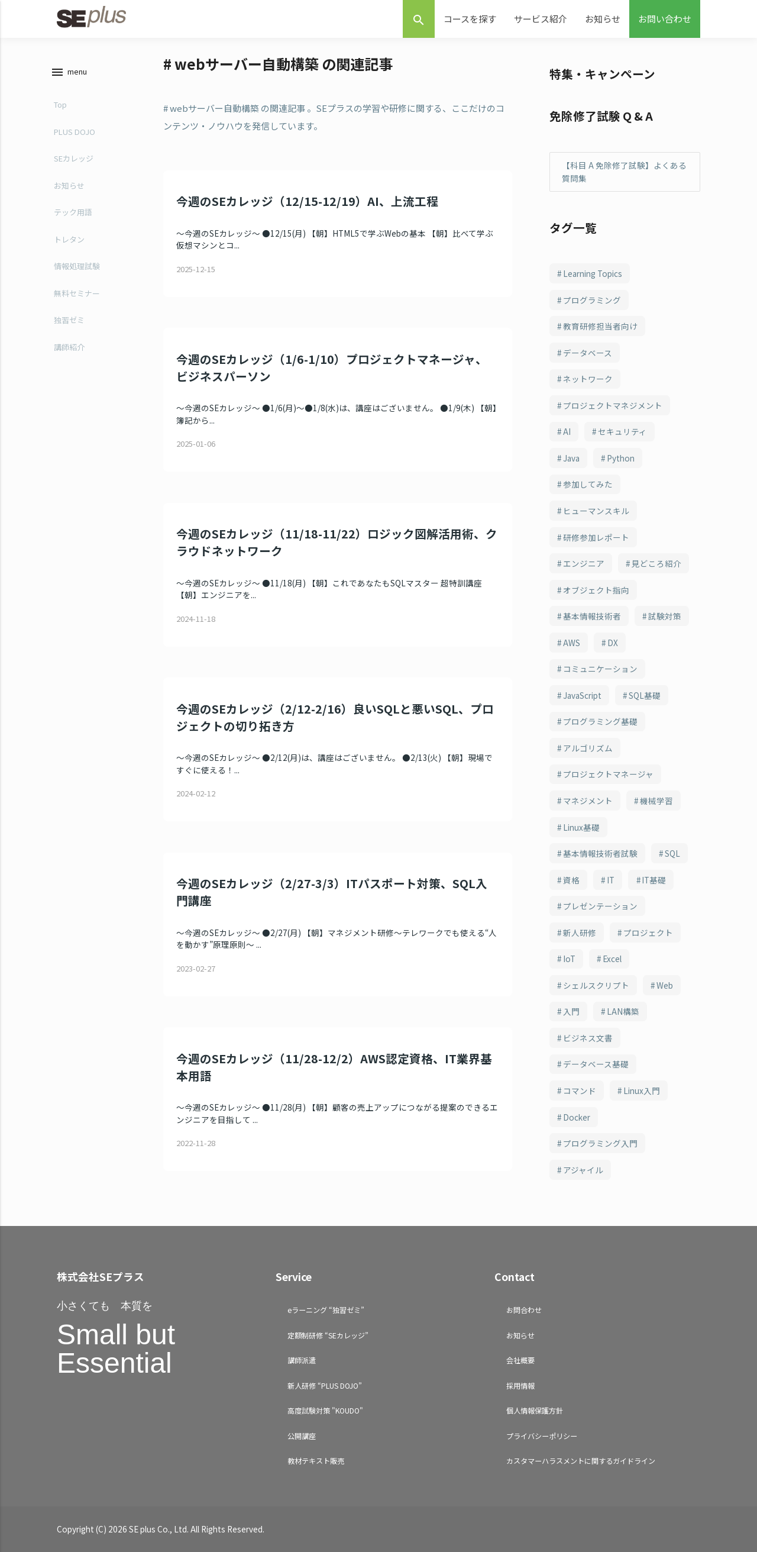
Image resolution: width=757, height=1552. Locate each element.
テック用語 (73, 212)
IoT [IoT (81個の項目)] (569, 958)
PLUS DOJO (74, 131)
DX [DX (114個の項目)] (612, 642)
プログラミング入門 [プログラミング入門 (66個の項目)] (600, 1143)
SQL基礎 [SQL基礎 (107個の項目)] (645, 695)
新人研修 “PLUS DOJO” (324, 1385)
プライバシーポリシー (541, 1436)
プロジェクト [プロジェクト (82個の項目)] (648, 932)
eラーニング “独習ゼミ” (325, 1310)
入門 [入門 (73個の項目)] (571, 1011)
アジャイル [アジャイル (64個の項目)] (583, 1170)
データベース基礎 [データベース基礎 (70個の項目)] (596, 1064)
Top (60, 104)
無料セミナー (77, 293)
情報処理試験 (77, 266)
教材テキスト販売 (315, 1461)
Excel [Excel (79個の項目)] (612, 958)
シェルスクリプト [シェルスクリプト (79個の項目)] (596, 985)
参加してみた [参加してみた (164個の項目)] (588, 484)
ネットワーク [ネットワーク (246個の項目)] (588, 379)
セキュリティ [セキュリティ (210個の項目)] (622, 431)
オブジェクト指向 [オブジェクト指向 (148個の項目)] (596, 590)
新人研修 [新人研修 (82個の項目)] (579, 932)
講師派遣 (301, 1360)
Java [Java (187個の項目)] (571, 458)
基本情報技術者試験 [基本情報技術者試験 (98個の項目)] (600, 853)
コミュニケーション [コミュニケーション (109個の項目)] (600, 669)
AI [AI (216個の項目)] (567, 431)
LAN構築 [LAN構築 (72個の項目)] (623, 1011)
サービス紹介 (540, 18)
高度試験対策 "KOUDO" (325, 1410)
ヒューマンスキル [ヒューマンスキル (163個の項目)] (596, 511)
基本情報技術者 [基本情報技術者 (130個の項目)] (592, 616)
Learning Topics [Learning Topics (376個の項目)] (592, 273)
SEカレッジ (73, 158)
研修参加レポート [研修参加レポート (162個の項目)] (596, 537)
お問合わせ (524, 1310)
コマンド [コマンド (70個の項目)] (579, 1090)
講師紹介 (69, 347)
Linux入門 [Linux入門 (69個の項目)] (641, 1090)
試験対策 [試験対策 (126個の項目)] (664, 616)
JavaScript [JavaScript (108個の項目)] (582, 695)
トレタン (69, 239)
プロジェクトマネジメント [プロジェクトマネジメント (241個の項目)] (612, 405)
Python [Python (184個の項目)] (621, 458)
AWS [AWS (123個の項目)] (571, 642)
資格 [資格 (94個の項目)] (571, 880)
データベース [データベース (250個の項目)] (587, 353)
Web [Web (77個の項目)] (664, 985)
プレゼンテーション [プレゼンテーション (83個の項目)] (600, 906)
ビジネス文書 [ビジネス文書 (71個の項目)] (588, 1038)
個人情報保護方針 (534, 1410)
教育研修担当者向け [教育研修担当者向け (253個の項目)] (600, 326)
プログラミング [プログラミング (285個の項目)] (592, 300)
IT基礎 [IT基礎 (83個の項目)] (654, 880)
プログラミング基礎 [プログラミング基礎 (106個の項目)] (600, 721)
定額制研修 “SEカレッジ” (327, 1335)
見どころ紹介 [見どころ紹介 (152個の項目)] (656, 563)
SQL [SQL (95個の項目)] (672, 853)
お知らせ (602, 18)
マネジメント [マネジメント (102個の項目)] (588, 800)
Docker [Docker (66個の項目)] (576, 1117)
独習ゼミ (69, 319)
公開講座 (301, 1436)
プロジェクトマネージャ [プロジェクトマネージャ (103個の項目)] (608, 774)
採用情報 (520, 1385)
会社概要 (520, 1360)
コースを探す (470, 18)
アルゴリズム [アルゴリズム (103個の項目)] (588, 748)
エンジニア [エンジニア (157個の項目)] (583, 563)
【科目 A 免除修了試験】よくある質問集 (624, 172)
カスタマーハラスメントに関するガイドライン (580, 1461)
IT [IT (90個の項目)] (610, 880)
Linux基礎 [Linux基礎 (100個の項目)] (581, 827)
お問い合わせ (664, 18)
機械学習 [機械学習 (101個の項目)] (656, 800)
